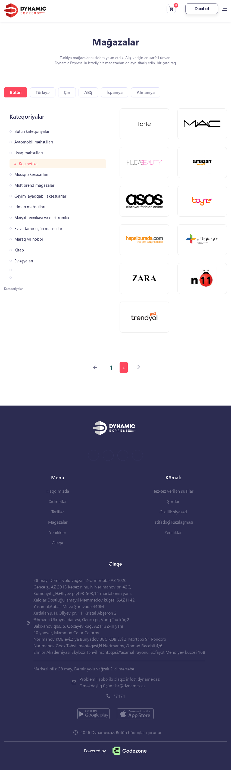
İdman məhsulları (29, 206)
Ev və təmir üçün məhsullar (38, 228)
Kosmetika (28, 163)
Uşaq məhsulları (28, 152)
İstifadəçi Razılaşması (173, 522)
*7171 (119, 696)
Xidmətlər (58, 501)
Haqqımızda (57, 491)
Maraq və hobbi (28, 239)
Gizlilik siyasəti (173, 511)
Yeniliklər (57, 532)
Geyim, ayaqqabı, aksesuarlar (40, 196)
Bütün (15, 92)
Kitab (19, 250)
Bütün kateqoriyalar (31, 131)
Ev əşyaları (23, 260)
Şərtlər (173, 501)
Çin (67, 92)
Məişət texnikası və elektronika (41, 217)
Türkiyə (43, 92)
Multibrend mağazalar (34, 185)
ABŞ (88, 92)
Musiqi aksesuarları (31, 174)
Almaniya (146, 92)
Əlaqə (57, 542)
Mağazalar (58, 522)
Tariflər (57, 511)
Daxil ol (202, 8)
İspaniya (115, 92)
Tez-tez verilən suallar (173, 491)
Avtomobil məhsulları (33, 142)
